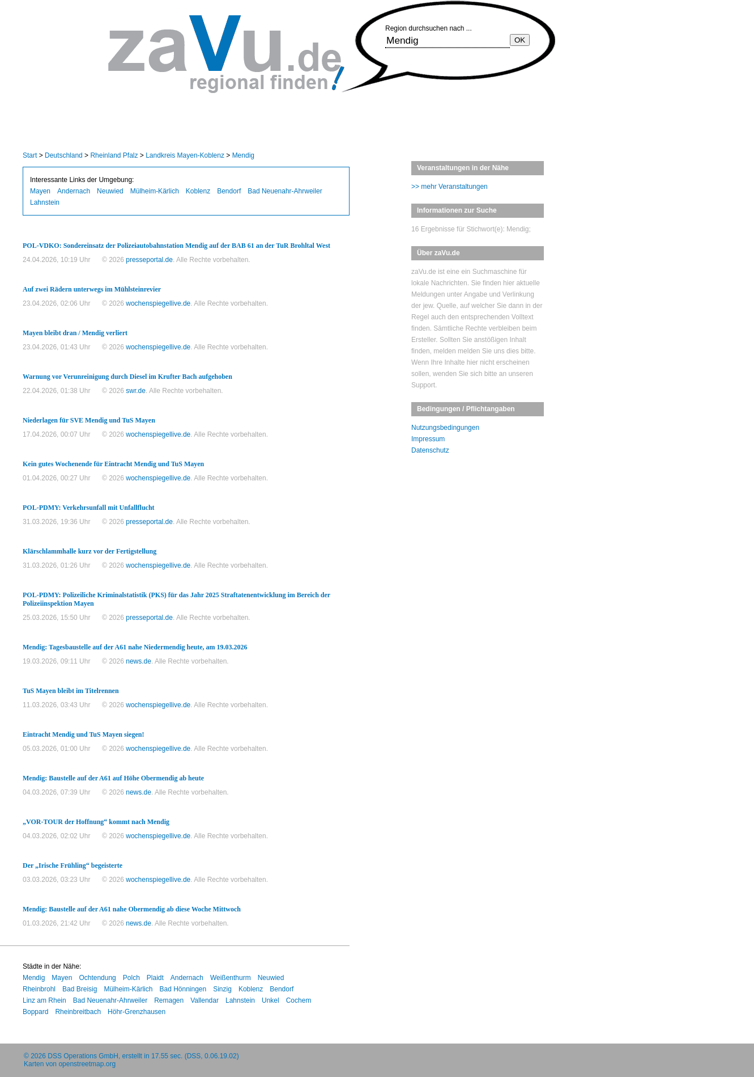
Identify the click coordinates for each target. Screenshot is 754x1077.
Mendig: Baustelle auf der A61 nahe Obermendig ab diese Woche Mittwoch (132, 909)
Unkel (270, 1000)
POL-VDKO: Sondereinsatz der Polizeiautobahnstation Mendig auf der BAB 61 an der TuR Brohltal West (176, 246)
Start (30, 155)
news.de (138, 661)
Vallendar (204, 1000)
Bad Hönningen (182, 989)
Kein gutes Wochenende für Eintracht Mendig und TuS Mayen (113, 464)
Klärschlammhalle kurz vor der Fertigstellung (89, 551)
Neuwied (110, 191)
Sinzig (222, 989)
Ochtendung (97, 978)
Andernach (73, 191)
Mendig (243, 155)
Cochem (299, 1000)
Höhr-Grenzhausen (136, 1012)
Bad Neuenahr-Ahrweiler (285, 191)
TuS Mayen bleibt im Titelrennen (71, 691)
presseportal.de (149, 260)
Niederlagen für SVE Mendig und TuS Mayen (89, 420)
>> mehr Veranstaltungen (449, 187)
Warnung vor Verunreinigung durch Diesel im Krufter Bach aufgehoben (127, 377)
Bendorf (229, 191)
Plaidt (155, 978)
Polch (131, 978)
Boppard (35, 1012)
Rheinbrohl (39, 989)
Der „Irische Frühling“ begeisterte (72, 865)
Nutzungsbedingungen (445, 428)
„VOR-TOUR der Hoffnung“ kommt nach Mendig (96, 822)
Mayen (40, 191)
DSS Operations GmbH (83, 1056)
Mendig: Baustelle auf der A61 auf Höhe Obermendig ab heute (113, 778)
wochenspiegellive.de (158, 303)
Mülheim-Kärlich (154, 191)
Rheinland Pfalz (114, 155)
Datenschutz (430, 450)
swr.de (136, 391)
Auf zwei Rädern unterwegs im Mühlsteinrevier (92, 289)
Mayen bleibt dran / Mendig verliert (75, 333)
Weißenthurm (230, 978)
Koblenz (198, 191)
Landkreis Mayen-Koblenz (185, 155)
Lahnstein (44, 202)
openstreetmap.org (87, 1064)
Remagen (169, 1000)
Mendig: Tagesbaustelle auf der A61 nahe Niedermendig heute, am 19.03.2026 (135, 647)
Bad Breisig (79, 989)
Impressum (428, 439)
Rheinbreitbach (78, 1012)
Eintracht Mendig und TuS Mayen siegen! (83, 734)
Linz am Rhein (44, 1000)
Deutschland (64, 155)
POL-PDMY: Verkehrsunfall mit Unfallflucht (89, 508)
